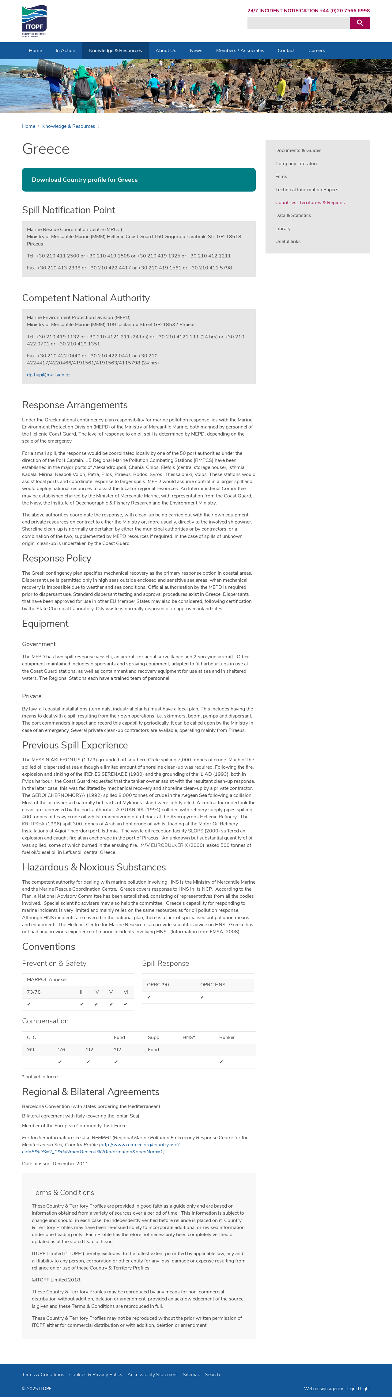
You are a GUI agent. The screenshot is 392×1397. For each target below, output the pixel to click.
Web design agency (323, 1389)
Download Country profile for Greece (85, 180)
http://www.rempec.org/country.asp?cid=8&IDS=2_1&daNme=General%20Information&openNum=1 (100, 1148)
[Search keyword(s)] (298, 23)
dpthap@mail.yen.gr (48, 374)
